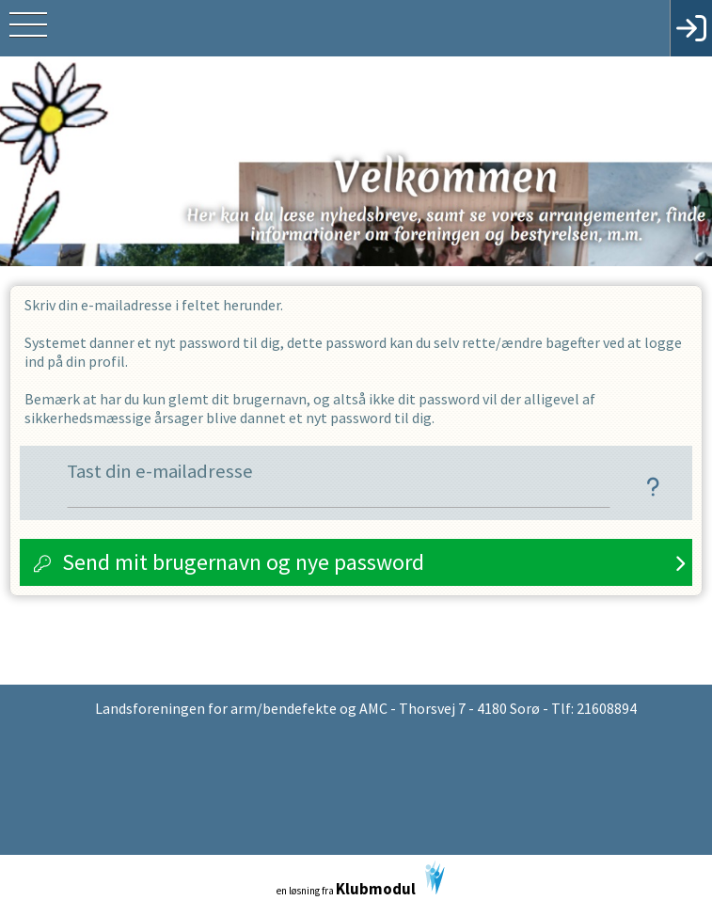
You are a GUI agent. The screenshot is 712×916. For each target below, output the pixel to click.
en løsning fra (361, 880)
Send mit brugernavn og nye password (243, 561)
